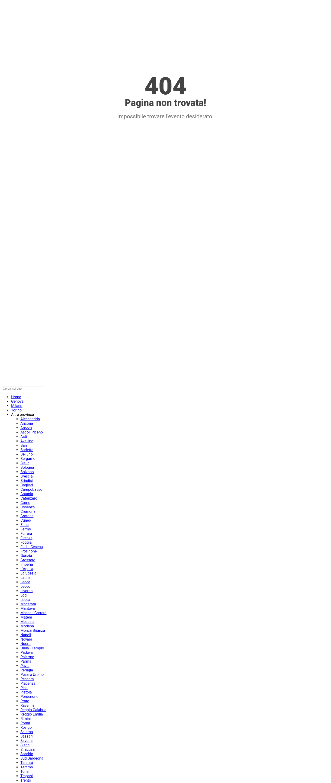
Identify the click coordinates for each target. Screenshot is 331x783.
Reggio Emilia (31, 714)
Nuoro (25, 644)
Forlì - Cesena (31, 547)
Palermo (27, 657)
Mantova (27, 608)
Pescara (27, 679)
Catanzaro (28, 498)
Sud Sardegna (31, 758)
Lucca (25, 599)
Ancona (26, 423)
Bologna (27, 467)
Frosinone (28, 551)
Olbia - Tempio (32, 648)
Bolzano (27, 472)
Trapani (26, 776)
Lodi (24, 595)
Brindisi (26, 480)
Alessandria (30, 419)
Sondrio (26, 754)
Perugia (26, 670)
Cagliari (26, 485)
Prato (24, 701)
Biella (24, 463)
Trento (25, 780)
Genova (17, 401)
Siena (24, 745)
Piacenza (27, 683)
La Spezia (28, 573)
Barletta (26, 450)
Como (25, 503)
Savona (26, 740)
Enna (24, 525)
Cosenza (27, 507)
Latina (25, 577)
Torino (16, 410)
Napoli (25, 635)
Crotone (26, 516)
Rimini (25, 718)
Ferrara (26, 533)
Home (16, 397)
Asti (23, 436)
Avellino (26, 441)
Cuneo (25, 520)
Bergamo (27, 458)
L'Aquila (26, 569)
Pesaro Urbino (32, 674)
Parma (25, 661)
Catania (26, 494)
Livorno (26, 591)
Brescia (26, 476)
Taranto (26, 763)
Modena (27, 626)
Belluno (26, 454)
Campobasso (31, 489)
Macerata (28, 604)
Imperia (26, 564)
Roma (25, 723)
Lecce (25, 582)
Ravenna (27, 705)
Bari (23, 445)
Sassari (26, 736)
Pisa (24, 688)
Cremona (27, 511)
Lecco (25, 586)
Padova (26, 652)
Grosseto (27, 560)
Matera (26, 617)
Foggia (26, 542)
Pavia (24, 666)
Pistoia (26, 692)
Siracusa (27, 749)
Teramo (26, 767)
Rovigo (26, 727)
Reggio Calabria (33, 710)
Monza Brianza (32, 630)
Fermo (25, 529)
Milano (16, 406)
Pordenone (29, 696)
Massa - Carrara (33, 613)
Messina (27, 621)
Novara (26, 639)
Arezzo (26, 428)
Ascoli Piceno (31, 432)
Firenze (26, 538)
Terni (24, 771)
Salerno (26, 732)
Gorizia (26, 555)
